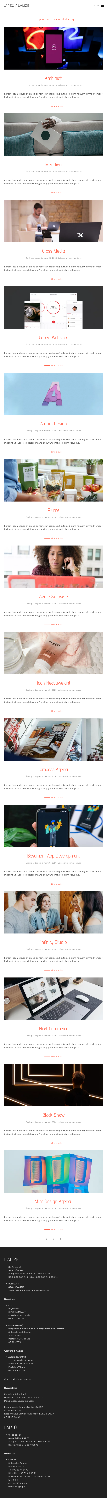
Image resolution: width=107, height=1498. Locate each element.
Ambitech (53, 78)
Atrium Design (53, 424)
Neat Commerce (53, 1028)
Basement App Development (53, 856)
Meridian (53, 164)
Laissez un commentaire (70, 85)
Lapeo (37, 85)
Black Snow (53, 1115)
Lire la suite (57, 106)
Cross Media (53, 251)
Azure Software (53, 596)
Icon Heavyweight (53, 683)
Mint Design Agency (53, 1201)
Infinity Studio (53, 942)
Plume (53, 510)
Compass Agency (53, 769)
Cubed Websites (53, 337)
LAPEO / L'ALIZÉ (16, 6)
